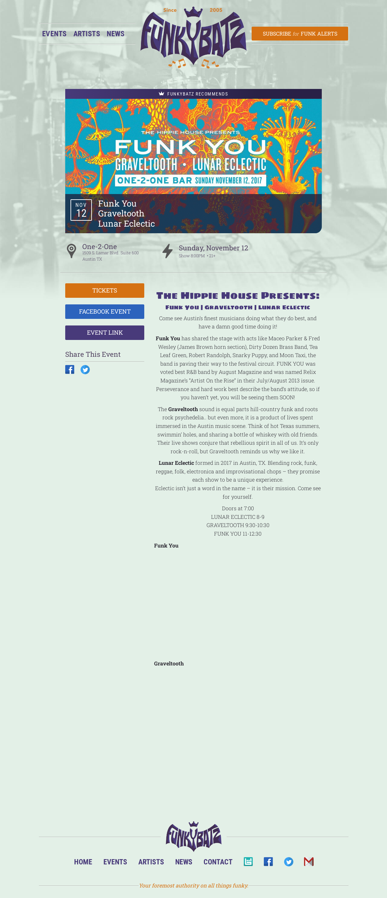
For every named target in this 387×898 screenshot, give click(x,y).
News (115, 33)
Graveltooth (121, 213)
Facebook (268, 863)
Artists (86, 33)
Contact (218, 861)
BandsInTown (248, 863)
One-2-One (99, 246)
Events (54, 33)
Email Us (308, 863)
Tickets (104, 290)
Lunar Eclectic (126, 223)
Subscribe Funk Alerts (300, 33)
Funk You (117, 203)
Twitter (288, 863)
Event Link (105, 332)
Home (83, 861)
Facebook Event (105, 311)
